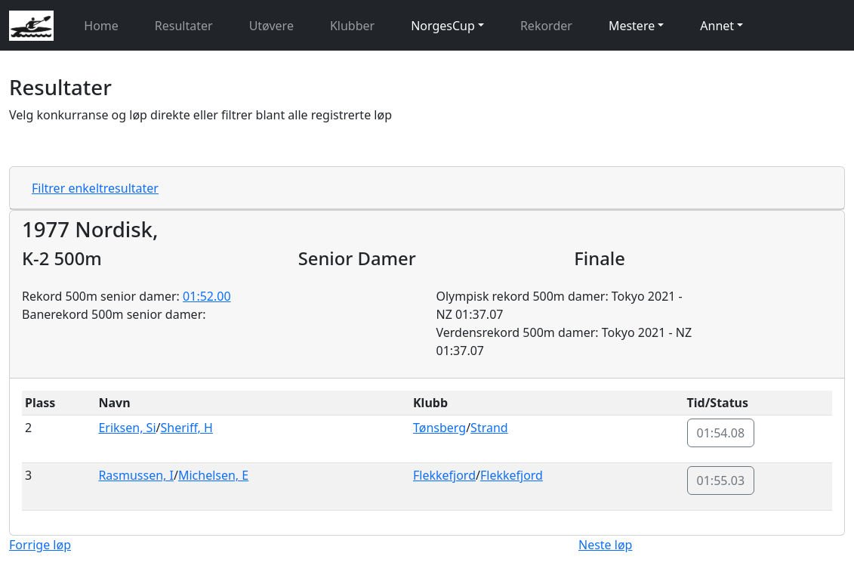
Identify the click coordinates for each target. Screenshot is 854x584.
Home (101, 25)
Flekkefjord (444, 475)
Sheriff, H (186, 427)
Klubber (352, 25)
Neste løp (605, 544)
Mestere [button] (632, 25)
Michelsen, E (213, 475)
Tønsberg (439, 427)
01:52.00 (207, 296)
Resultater (184, 25)
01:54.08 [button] (721, 433)
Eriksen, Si (127, 427)
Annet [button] (717, 25)
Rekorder (546, 25)
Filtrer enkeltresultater (95, 188)
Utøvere (271, 25)
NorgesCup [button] (443, 25)
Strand (489, 427)
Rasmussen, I (136, 475)
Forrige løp (40, 544)
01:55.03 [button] (721, 480)
